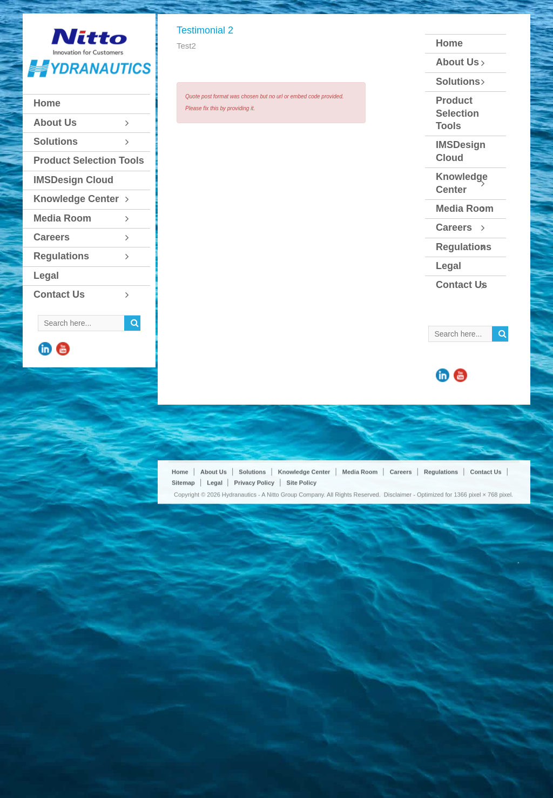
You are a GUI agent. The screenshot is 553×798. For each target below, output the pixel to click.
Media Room (359, 530)
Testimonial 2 (205, 30)
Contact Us (485, 530)
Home (180, 530)
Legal (215, 541)
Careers (401, 530)
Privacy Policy (254, 541)
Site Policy (302, 541)
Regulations (441, 530)
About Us (213, 530)
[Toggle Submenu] (131, 123)
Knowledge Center (304, 530)
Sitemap (183, 541)
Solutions (252, 530)
